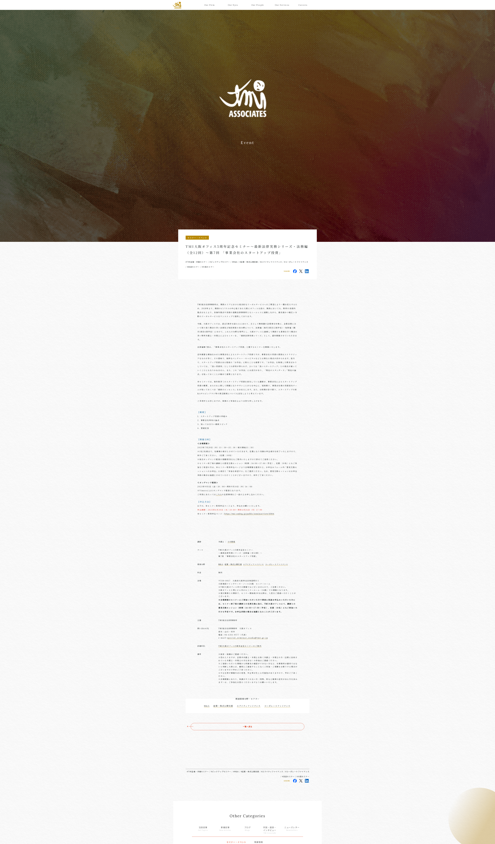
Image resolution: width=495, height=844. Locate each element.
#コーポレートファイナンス (296, 262)
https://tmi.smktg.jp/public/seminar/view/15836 (249, 513)
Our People (257, 5)
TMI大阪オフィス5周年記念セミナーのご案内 (239, 646)
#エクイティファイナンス (271, 262)
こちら (219, 494)
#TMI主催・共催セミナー (197, 262)
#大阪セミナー (208, 267)
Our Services (281, 5)
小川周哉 (231, 541)
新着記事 (225, 828)
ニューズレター (292, 828)
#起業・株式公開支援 (249, 262)
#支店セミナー (193, 267)
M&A (220, 564)
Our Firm (209, 5)
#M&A (234, 262)
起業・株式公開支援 (233, 564)
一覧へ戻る (247, 726)
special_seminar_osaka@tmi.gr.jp (247, 638)
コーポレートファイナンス (276, 564)
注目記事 (203, 828)
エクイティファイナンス (253, 564)
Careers (302, 5)
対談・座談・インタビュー (270, 830)
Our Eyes (233, 5)
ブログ (247, 828)
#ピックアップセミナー (220, 262)
